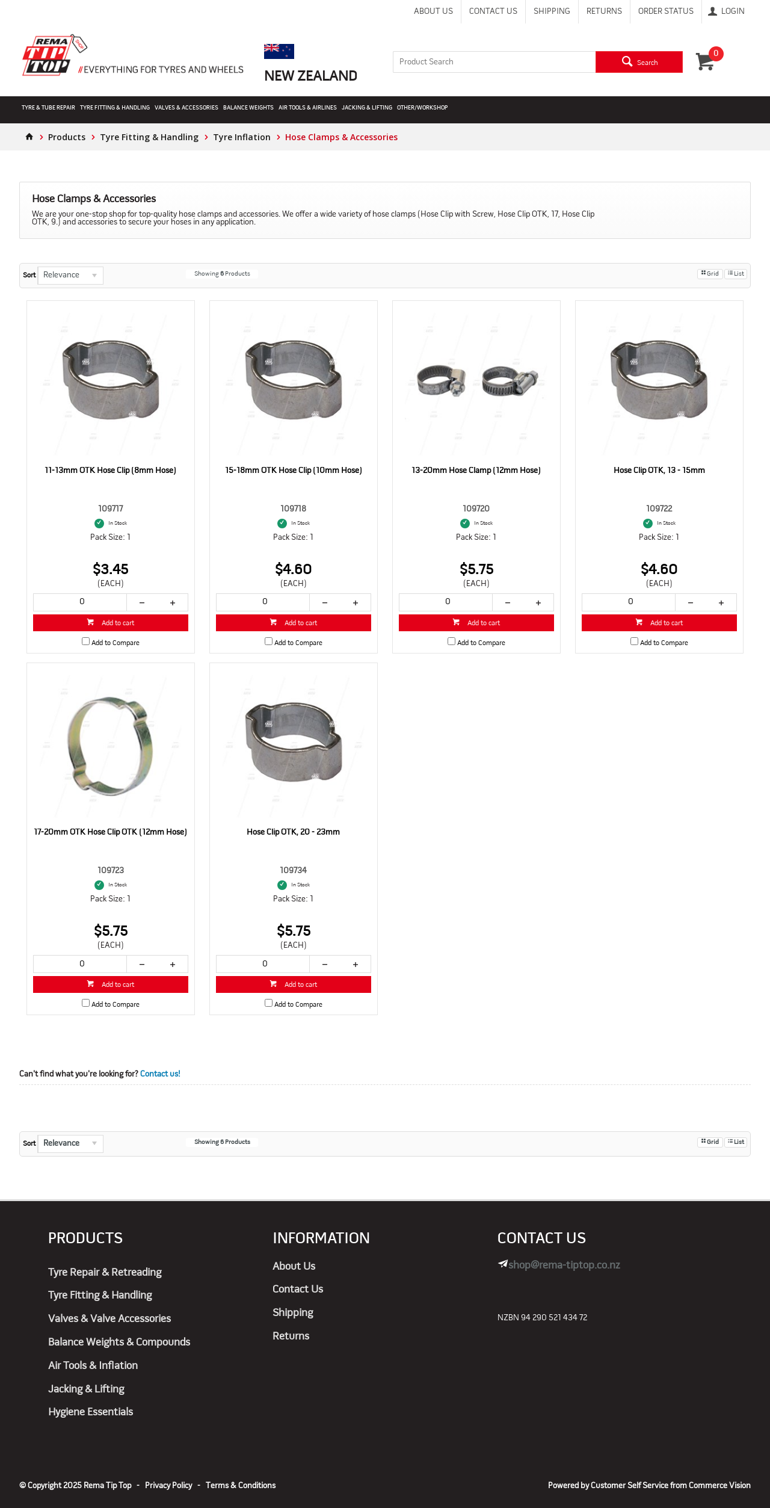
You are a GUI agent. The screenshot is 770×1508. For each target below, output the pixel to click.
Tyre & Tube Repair (48, 108)
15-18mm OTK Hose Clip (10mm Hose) (293, 471)
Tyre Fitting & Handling (115, 108)
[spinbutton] (80, 602)
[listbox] (70, 276)
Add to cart (117, 623)
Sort (29, 275)
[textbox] (494, 62)
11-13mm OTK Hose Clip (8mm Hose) (110, 471)
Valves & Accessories (186, 108)
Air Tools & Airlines (308, 108)
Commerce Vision (720, 1486)
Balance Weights (248, 108)
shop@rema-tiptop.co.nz (564, 1266)
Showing (222, 274)
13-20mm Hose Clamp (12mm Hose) (476, 471)
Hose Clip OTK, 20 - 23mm (293, 832)
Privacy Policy (168, 1486)
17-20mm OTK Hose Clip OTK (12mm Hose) (110, 832)
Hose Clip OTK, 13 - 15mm (659, 471)
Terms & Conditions (241, 1486)
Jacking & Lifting (367, 108)
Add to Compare (115, 643)
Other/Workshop (422, 108)
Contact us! (160, 1074)
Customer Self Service (629, 1486)
